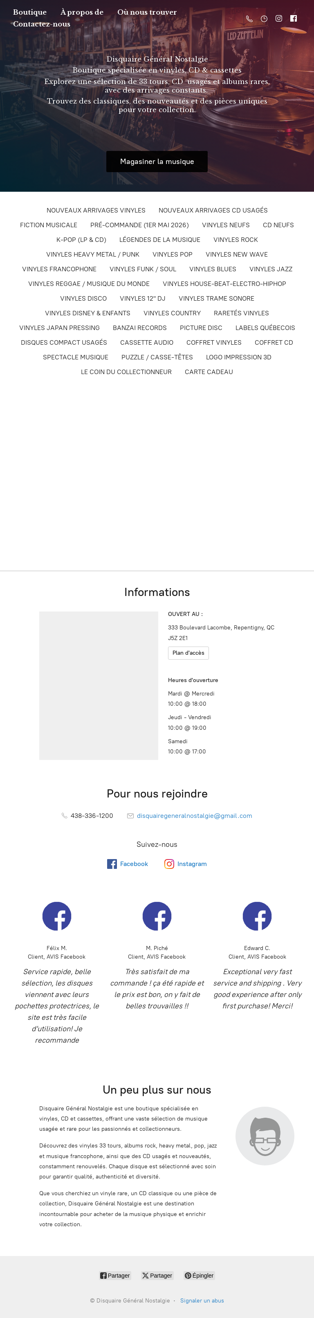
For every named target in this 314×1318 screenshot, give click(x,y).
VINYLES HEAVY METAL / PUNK (92, 254)
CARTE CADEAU (209, 372)
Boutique (30, 12)
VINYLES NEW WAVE (237, 254)
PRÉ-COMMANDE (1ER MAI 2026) (139, 225)
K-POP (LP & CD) (81, 240)
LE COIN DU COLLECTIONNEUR (126, 372)
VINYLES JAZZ (270, 269)
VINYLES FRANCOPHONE (59, 269)
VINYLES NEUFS (226, 225)
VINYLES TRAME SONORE (216, 298)
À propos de (82, 12)
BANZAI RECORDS (140, 328)
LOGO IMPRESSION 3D (238, 357)
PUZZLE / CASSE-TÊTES (157, 357)
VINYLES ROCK (235, 240)
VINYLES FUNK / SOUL (143, 269)
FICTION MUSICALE (48, 225)
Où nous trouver (147, 12)
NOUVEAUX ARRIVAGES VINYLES (96, 210)
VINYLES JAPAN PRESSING (59, 328)
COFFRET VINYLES (214, 342)
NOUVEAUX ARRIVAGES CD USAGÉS (213, 210)
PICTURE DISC (201, 328)
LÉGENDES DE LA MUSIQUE (159, 240)
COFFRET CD (274, 342)
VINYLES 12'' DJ (143, 298)
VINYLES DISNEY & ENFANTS (87, 313)
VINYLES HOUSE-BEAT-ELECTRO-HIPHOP (224, 284)
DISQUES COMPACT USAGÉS (64, 342)
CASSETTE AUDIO (146, 342)
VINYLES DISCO (83, 298)
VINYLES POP (173, 254)
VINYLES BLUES (212, 269)
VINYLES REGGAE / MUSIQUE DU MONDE (89, 284)
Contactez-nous (41, 24)
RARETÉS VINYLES (241, 313)
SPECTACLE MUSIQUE (75, 357)
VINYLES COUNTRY (172, 313)
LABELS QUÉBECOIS (265, 328)
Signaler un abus (202, 1300)
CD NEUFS (278, 225)
